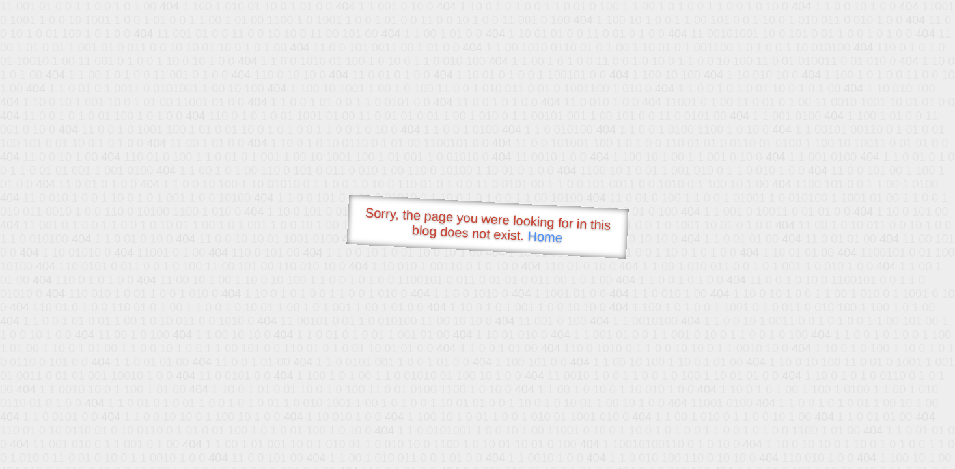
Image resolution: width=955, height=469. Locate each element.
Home (544, 237)
